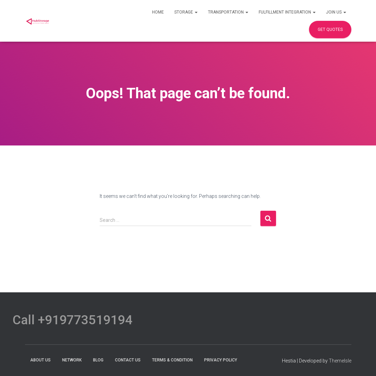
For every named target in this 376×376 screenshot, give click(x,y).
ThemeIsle (340, 361)
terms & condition (172, 360)
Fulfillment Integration (287, 12)
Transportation (228, 12)
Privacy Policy (220, 360)
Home (158, 12)
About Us (40, 360)
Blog (98, 360)
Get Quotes (330, 29)
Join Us (336, 12)
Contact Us (128, 360)
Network (72, 360)
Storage (186, 12)
